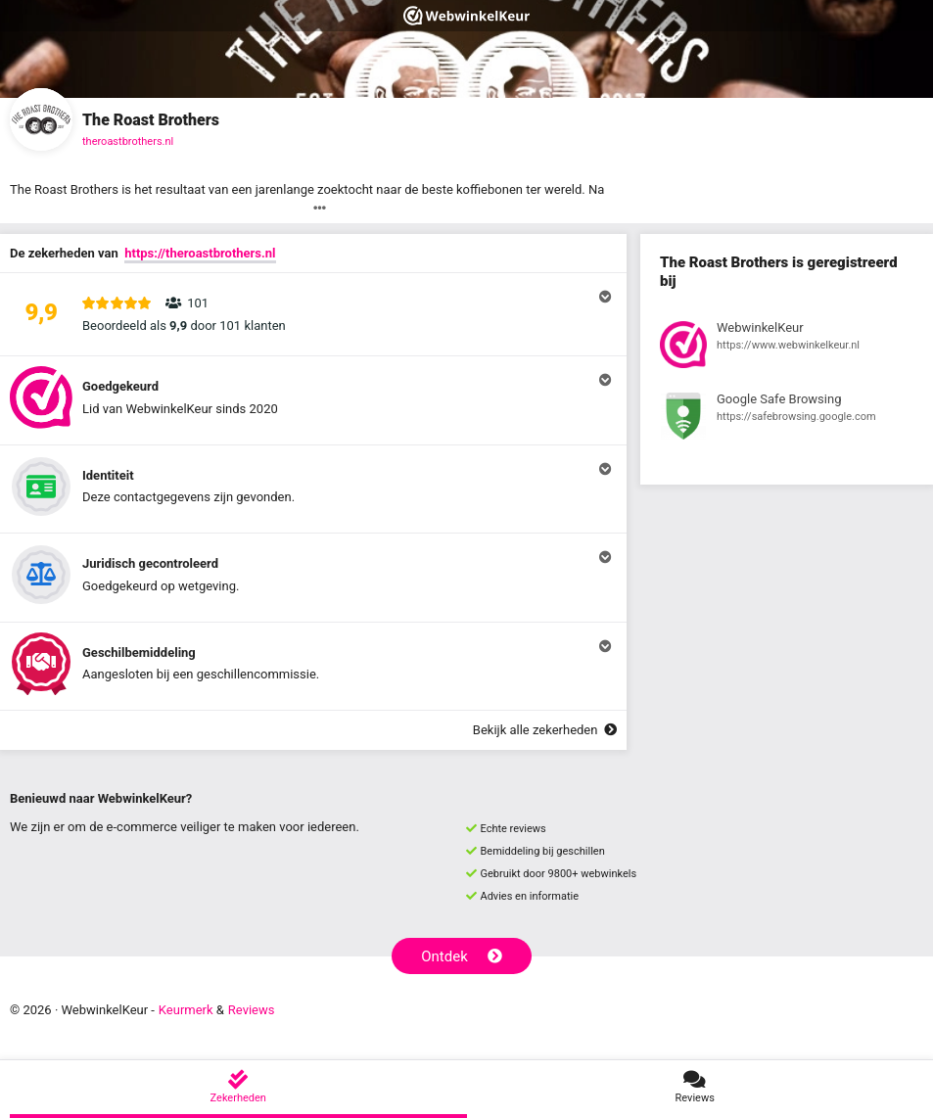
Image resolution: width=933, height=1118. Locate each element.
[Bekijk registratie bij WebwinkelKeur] (786, 347)
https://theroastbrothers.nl (199, 253)
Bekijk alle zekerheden (545, 729)
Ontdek (461, 956)
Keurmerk (186, 1009)
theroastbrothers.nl (127, 141)
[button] (313, 314)
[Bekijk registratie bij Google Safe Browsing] (786, 419)
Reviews (251, 1009)
